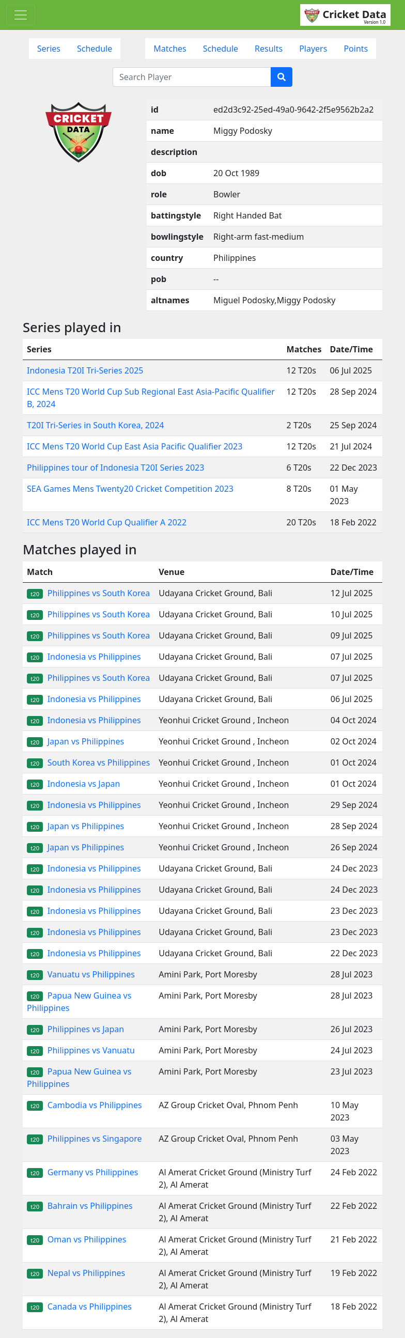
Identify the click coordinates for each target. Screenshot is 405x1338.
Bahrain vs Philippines (80, 1205)
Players (313, 48)
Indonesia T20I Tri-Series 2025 (85, 370)
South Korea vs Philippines (88, 762)
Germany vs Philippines (82, 1172)
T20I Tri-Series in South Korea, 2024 (95, 425)
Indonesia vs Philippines (84, 656)
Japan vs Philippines (75, 741)
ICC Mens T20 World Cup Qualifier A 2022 (106, 522)
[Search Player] (192, 77)
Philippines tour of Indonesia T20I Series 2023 (115, 467)
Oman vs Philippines (76, 1239)
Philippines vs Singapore (84, 1138)
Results (269, 48)
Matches (169, 48)
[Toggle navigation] (20, 15)
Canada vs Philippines (79, 1306)
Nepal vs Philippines (76, 1273)
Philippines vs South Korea (88, 593)
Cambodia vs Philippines (84, 1105)
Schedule (94, 48)
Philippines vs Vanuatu (81, 1050)
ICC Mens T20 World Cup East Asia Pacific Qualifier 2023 (134, 446)
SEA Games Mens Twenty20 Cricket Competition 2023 (130, 488)
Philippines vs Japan (75, 1029)
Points (356, 48)
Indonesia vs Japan (73, 783)
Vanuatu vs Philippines (81, 974)
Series (48, 48)
